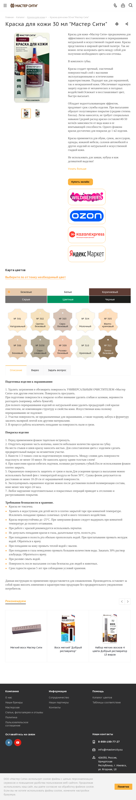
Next (128, 602)
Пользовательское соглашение (16, 724)
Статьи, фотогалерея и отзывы (24, 712)
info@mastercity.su (110, 749)
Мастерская (12, 707)
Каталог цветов (102, 697)
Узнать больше (77, 168)
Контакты (55, 707)
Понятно (123, 786)
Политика (11, 717)
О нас (8, 697)
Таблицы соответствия (106, 702)
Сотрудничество (59, 697)
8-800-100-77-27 (109, 741)
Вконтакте (8, 742)
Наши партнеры (59, 702)
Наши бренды (14, 702)
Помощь (98, 691)
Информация (58, 691)
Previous (122, 602)
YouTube (17, 742)
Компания (12, 691)
